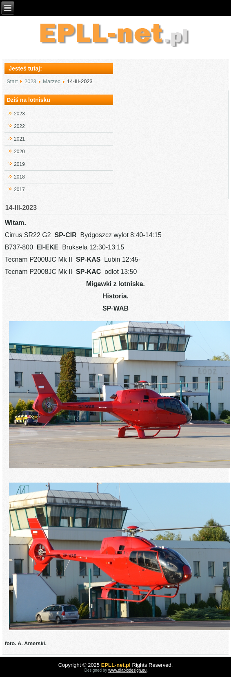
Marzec (51, 81)
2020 (19, 151)
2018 (19, 177)
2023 (30, 81)
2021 (19, 139)
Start (12, 81)
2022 (19, 126)
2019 (19, 164)
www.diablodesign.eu (127, 670)
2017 (19, 189)
